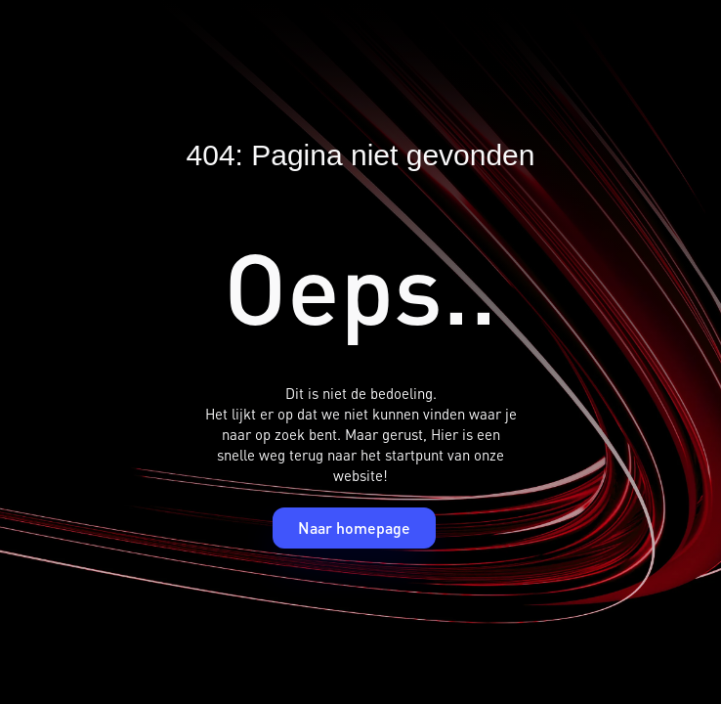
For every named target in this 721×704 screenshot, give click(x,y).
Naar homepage (354, 527)
